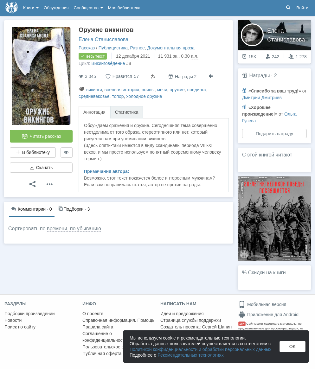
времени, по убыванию (74, 228)
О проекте (92, 313)
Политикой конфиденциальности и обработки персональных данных (200, 349)
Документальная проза (171, 47)
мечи (162, 89)
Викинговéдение (108, 63)
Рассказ (87, 47)
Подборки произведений (29, 313)
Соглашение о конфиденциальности (104, 337)
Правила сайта (97, 326)
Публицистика (113, 47)
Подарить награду (274, 133)
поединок (196, 89)
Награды (259, 75)
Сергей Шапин (217, 326)
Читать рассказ (41, 136)
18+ (242, 323)
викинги (94, 89)
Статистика (126, 112)
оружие (177, 89)
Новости (13, 320)
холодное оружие (144, 96)
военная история (122, 89)
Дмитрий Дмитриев (262, 97)
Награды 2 (182, 76)
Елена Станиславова (103, 39)
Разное (137, 47)
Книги (31, 7)
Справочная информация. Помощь (118, 320)
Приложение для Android (268, 314)
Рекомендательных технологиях (191, 355)
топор (118, 96)
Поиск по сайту (19, 326)
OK (292, 346)
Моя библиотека (124, 7)
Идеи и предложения (182, 313)
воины (148, 89)
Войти (302, 7)
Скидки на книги (267, 272)
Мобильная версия (262, 304)
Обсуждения (56, 7)
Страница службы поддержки (190, 320)
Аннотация (94, 112)
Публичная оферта (102, 353)
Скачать (41, 167)
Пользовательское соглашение (114, 346)
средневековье (94, 96)
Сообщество (88, 7)
